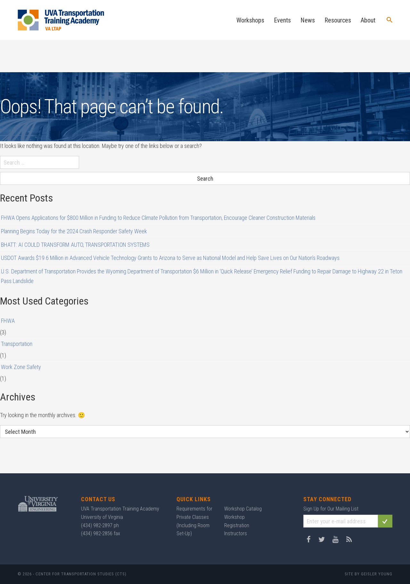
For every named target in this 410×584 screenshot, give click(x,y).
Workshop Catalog (243, 509)
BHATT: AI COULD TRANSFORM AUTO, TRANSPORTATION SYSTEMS (75, 244)
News (307, 20)
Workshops (250, 20)
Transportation (16, 343)
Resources (337, 20)
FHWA (8, 320)
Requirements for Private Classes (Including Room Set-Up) (194, 521)
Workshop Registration (236, 521)
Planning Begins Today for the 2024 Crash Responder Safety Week (74, 231)
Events (282, 20)
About (368, 20)
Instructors (235, 533)
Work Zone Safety (21, 367)
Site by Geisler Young (368, 573)
